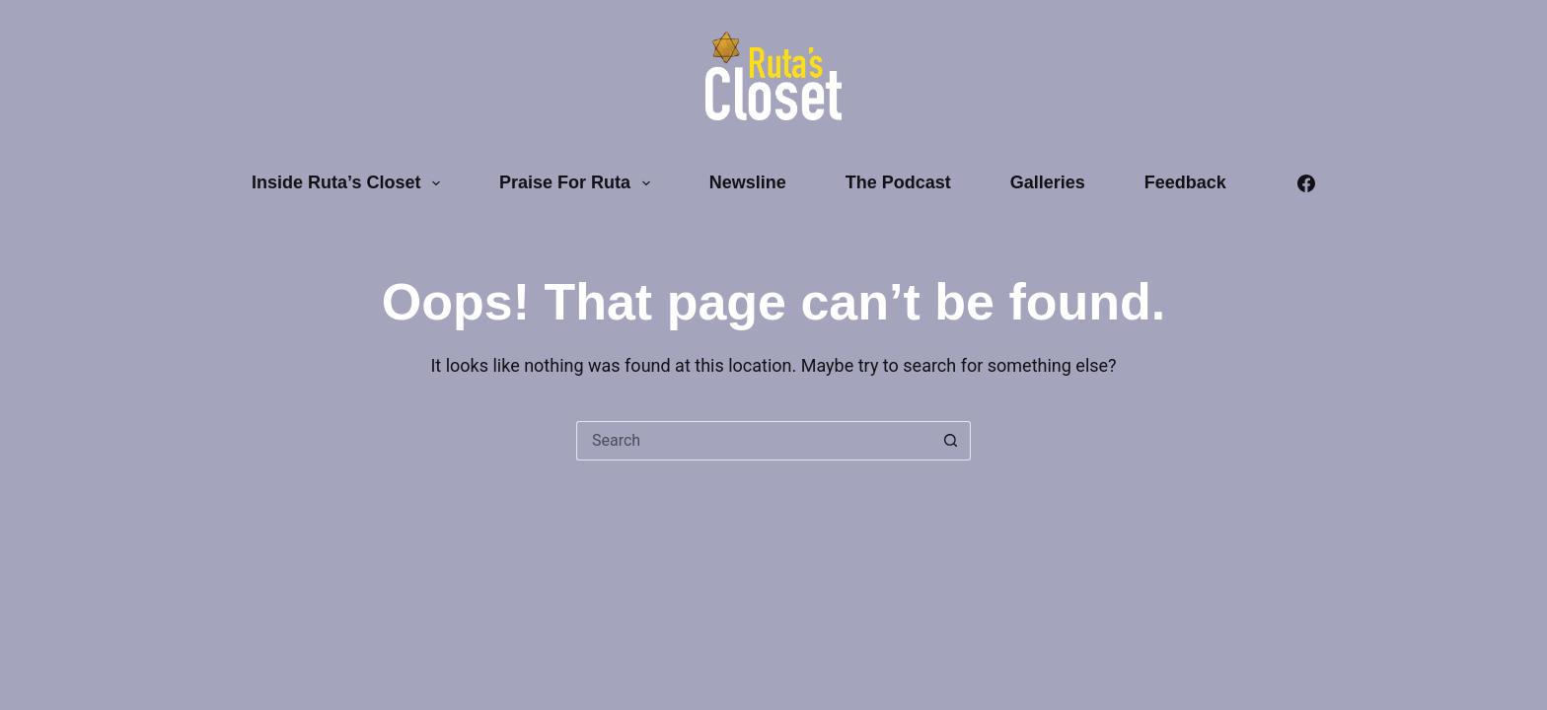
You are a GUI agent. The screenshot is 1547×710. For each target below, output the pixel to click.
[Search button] (951, 441)
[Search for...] (753, 441)
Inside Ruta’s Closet (350, 183)
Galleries (1047, 182)
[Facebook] (1306, 183)
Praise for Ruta (578, 183)
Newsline (747, 182)
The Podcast (898, 182)
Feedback (1185, 182)
